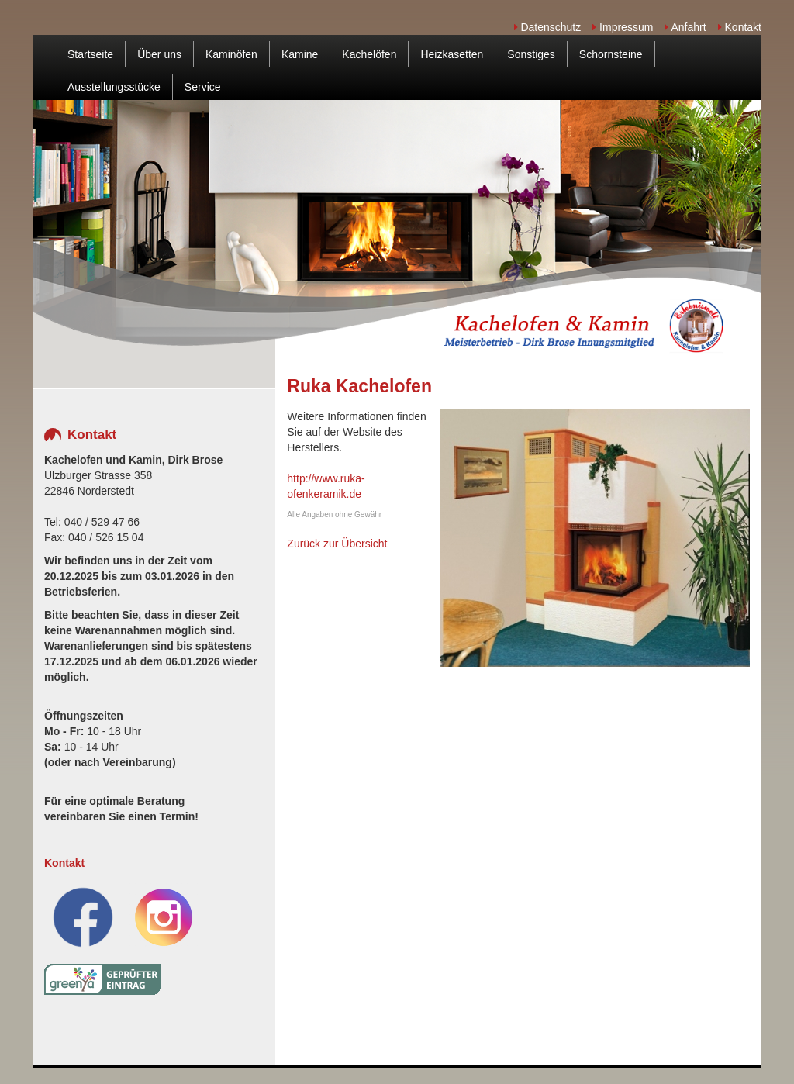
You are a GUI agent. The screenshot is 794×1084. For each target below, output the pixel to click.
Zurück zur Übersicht (337, 543)
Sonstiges (530, 54)
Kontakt (739, 27)
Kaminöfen (231, 54)
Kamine (299, 54)
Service (203, 87)
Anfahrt (685, 27)
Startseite (90, 54)
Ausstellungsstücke (114, 87)
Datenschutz (548, 27)
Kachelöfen (369, 54)
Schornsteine (611, 54)
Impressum (622, 27)
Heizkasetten (451, 54)
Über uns (159, 54)
